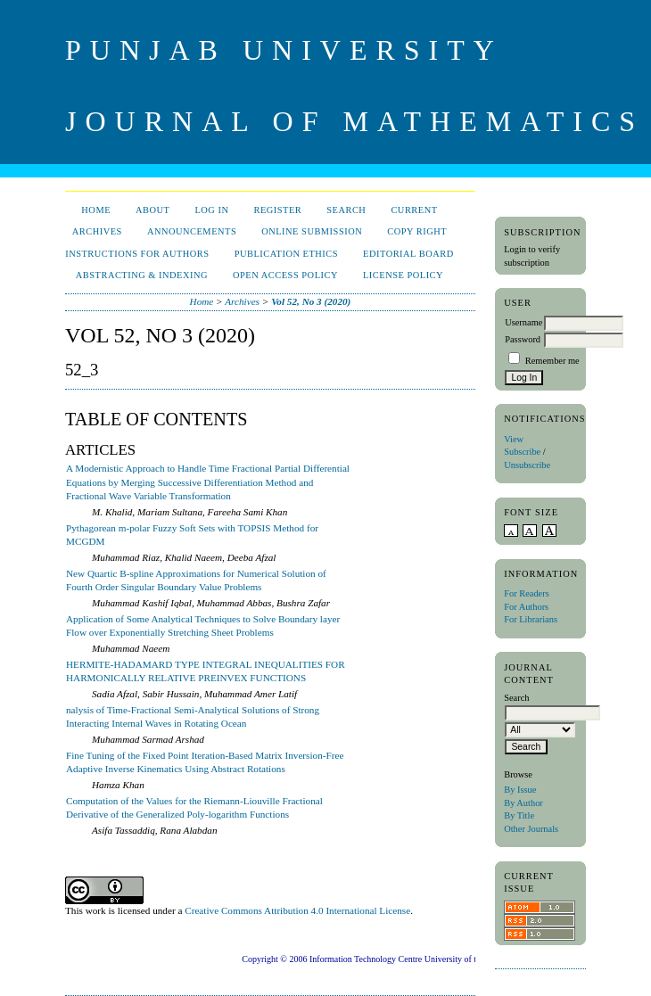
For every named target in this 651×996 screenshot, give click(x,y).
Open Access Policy (285, 275)
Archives (97, 231)
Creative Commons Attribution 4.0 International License (297, 910)
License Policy (403, 275)
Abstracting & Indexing (142, 275)
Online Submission (311, 231)
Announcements (191, 231)
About (152, 210)
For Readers (526, 593)
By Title (519, 815)
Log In (211, 210)
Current (414, 210)
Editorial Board (408, 254)
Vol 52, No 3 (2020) (310, 301)
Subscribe (522, 452)
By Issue (520, 789)
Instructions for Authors (137, 254)
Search (346, 210)
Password (522, 339)
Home (96, 210)
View (513, 439)
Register (277, 210)
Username (523, 322)
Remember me (552, 361)
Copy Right (417, 231)
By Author (523, 803)
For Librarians (530, 619)
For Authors (526, 607)
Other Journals (531, 829)
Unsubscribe (527, 465)
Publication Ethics (286, 254)
